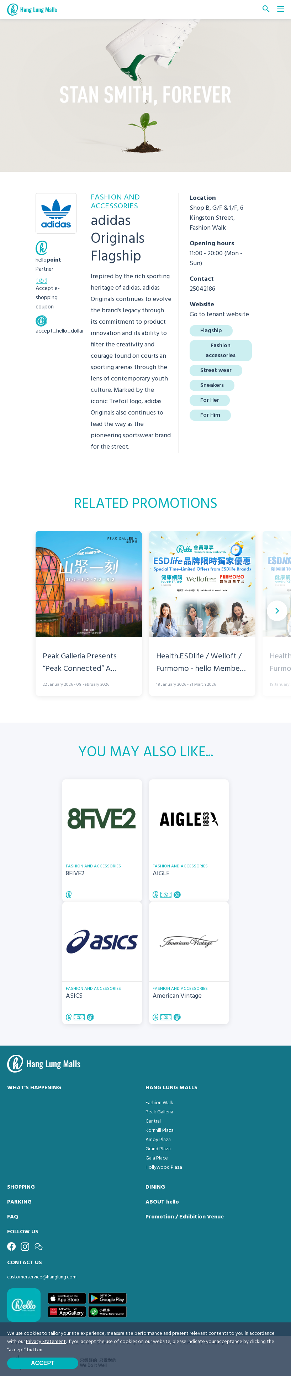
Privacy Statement (46, 1342)
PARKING (19, 1202)
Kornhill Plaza (160, 1130)
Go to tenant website (219, 314)
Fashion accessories (221, 350)
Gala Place (157, 1158)
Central (153, 1121)
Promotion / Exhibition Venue (185, 1217)
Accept (42, 1363)
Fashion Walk (159, 1103)
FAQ (12, 1217)
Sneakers (212, 385)
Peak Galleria (159, 1112)
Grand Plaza (158, 1149)
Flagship (211, 330)
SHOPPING (21, 1187)
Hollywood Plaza (164, 1167)
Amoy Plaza (158, 1140)
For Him (210, 415)
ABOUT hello (162, 1202)
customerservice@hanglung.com (41, 1277)
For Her (209, 400)
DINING (155, 1187)
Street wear (216, 370)
